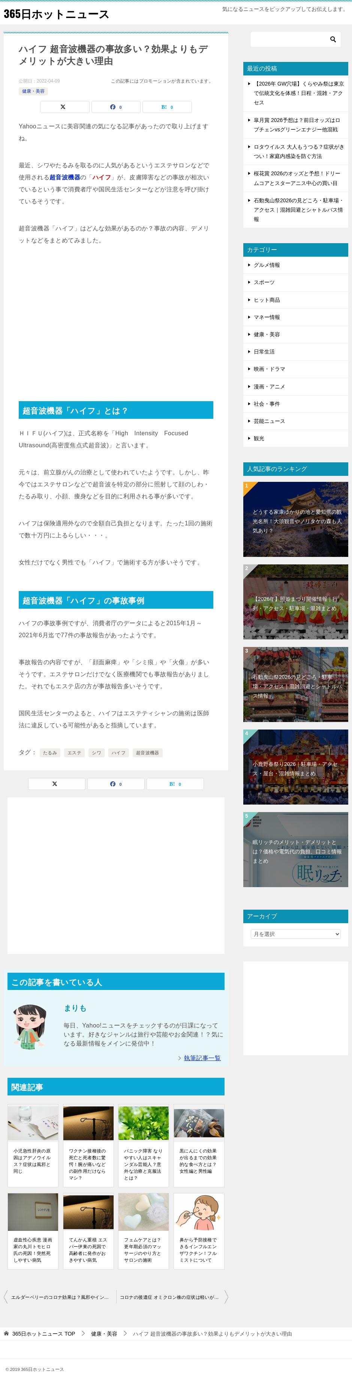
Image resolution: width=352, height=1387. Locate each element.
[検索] (296, 39)
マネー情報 (267, 317)
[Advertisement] (116, 314)
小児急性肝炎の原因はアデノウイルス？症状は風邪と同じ (32, 1161)
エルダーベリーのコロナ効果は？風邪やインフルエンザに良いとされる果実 (63, 1297)
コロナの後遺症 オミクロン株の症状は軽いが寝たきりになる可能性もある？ (174, 1297)
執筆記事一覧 (202, 1058)
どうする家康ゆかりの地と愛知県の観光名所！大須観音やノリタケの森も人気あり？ (297, 521)
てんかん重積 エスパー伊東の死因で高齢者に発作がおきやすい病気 (88, 1250)
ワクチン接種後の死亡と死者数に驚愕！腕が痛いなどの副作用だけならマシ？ (87, 1164)
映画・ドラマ (269, 369)
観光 (259, 438)
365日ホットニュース (59, 13)
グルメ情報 (267, 265)
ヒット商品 (267, 300)
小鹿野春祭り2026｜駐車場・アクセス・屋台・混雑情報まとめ (295, 768)
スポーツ (264, 282)
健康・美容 (33, 91)
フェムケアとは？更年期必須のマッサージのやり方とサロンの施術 (142, 1250)
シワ (96, 752)
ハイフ (119, 752)
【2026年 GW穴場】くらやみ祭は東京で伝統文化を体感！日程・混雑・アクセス (299, 93)
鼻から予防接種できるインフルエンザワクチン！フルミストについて (198, 1250)
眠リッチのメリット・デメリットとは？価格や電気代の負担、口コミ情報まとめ (297, 851)
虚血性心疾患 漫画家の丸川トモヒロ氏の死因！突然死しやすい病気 (32, 1250)
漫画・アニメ (269, 387)
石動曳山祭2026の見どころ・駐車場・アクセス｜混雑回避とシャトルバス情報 (299, 209)
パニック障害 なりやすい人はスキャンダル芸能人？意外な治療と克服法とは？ (143, 1164)
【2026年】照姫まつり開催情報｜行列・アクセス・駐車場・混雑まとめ (295, 603)
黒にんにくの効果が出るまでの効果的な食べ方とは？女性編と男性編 (198, 1161)
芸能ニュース (269, 421)
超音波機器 (147, 752)
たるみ (50, 752)
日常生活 (264, 352)
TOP (43, 1334)
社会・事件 (267, 404)
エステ (74, 752)
